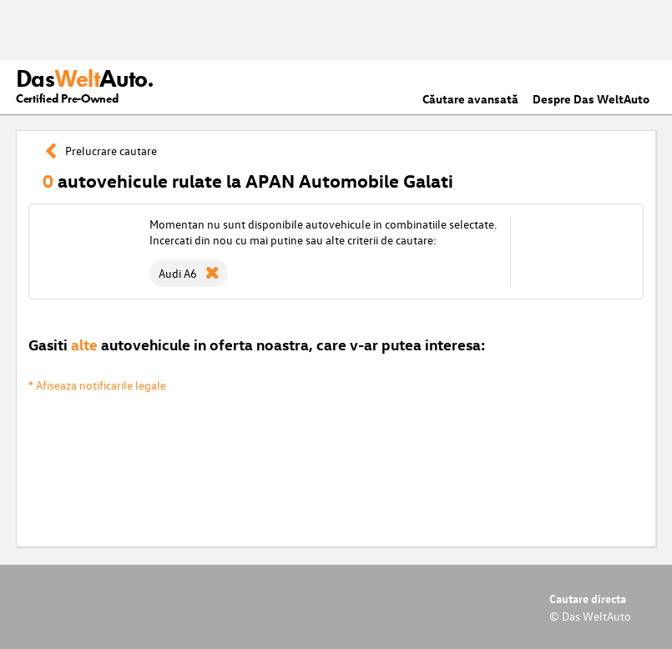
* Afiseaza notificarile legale (97, 385)
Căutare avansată (470, 99)
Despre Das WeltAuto (591, 99)
